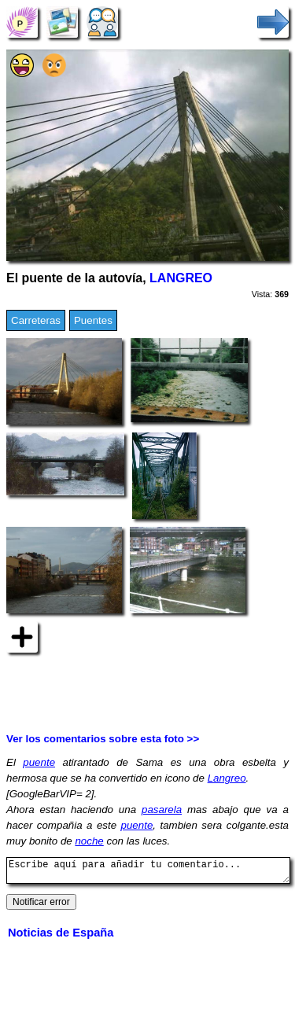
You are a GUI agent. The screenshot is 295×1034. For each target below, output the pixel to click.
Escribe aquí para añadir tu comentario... (148, 873)
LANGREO (180, 278)
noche (89, 841)
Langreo (227, 778)
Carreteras (36, 320)
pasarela (162, 809)
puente (39, 762)
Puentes (93, 320)
